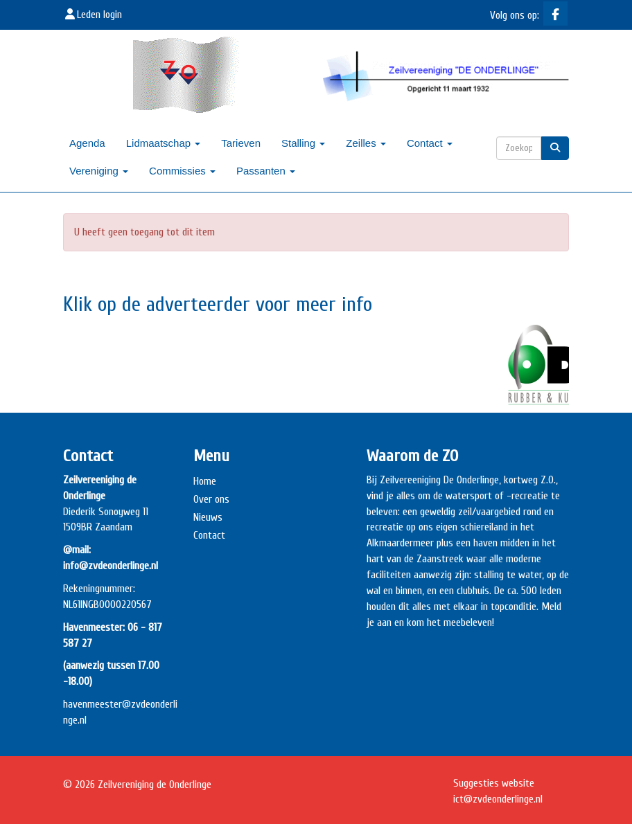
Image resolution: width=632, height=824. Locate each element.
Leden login (92, 14)
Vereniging (98, 171)
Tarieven (241, 143)
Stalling (303, 143)
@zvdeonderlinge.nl (498, 799)
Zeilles (366, 143)
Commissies (182, 171)
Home (204, 481)
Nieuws (207, 517)
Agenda (87, 143)
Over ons (211, 499)
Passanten (265, 171)
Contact (430, 143)
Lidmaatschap (163, 143)
